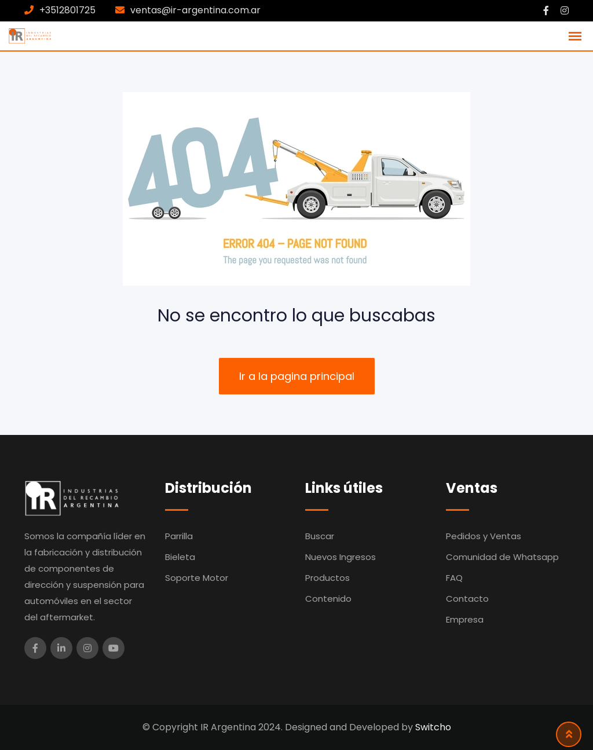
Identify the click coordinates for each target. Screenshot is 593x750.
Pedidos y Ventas (483, 536)
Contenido (328, 598)
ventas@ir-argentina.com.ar (195, 10)
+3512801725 (67, 10)
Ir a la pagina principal (296, 376)
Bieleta (180, 557)
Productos (327, 578)
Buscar (319, 536)
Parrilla (179, 536)
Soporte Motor (196, 578)
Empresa (465, 619)
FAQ (454, 578)
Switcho (433, 727)
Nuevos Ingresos (340, 557)
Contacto (467, 598)
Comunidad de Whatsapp (502, 557)
